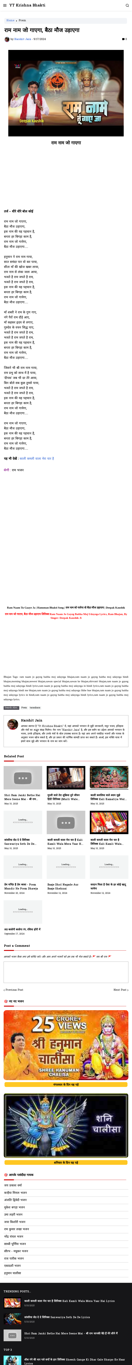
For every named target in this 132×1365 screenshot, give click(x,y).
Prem (22, 20)
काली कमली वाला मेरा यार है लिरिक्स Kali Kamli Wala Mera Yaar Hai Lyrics (106, 842)
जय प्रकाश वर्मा (13, 1186)
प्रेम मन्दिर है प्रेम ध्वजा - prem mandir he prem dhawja (21, 887)
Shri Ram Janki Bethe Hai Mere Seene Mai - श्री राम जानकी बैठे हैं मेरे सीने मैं (22, 798)
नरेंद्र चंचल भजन (13, 1237)
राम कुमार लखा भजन (16, 1229)
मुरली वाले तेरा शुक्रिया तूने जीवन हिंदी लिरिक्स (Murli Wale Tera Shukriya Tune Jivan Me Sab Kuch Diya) (65, 798)
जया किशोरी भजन (14, 1222)
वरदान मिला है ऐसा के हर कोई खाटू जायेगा (108, 887)
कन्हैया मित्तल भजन (15, 1193)
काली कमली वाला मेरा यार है (37, 459)
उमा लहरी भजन (13, 1215)
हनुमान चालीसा (12, 1273)
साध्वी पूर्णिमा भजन (15, 1244)
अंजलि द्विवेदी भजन (15, 1200)
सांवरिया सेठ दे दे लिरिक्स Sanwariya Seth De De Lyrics (19, 842)
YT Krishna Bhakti (27, 5)
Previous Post (14, 990)
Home (10, 20)
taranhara (35, 707)
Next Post (120, 990)
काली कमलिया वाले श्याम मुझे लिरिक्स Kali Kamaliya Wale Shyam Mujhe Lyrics (108, 798)
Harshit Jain (31, 720)
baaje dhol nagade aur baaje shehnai (62, 887)
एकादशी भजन (12, 1266)
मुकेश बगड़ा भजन (14, 1208)
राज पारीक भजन (14, 1259)
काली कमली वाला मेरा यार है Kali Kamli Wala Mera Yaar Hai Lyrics (65, 842)
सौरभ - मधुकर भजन (16, 1251)
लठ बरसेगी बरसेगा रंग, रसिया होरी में (22, 930)
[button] (4, 5)
